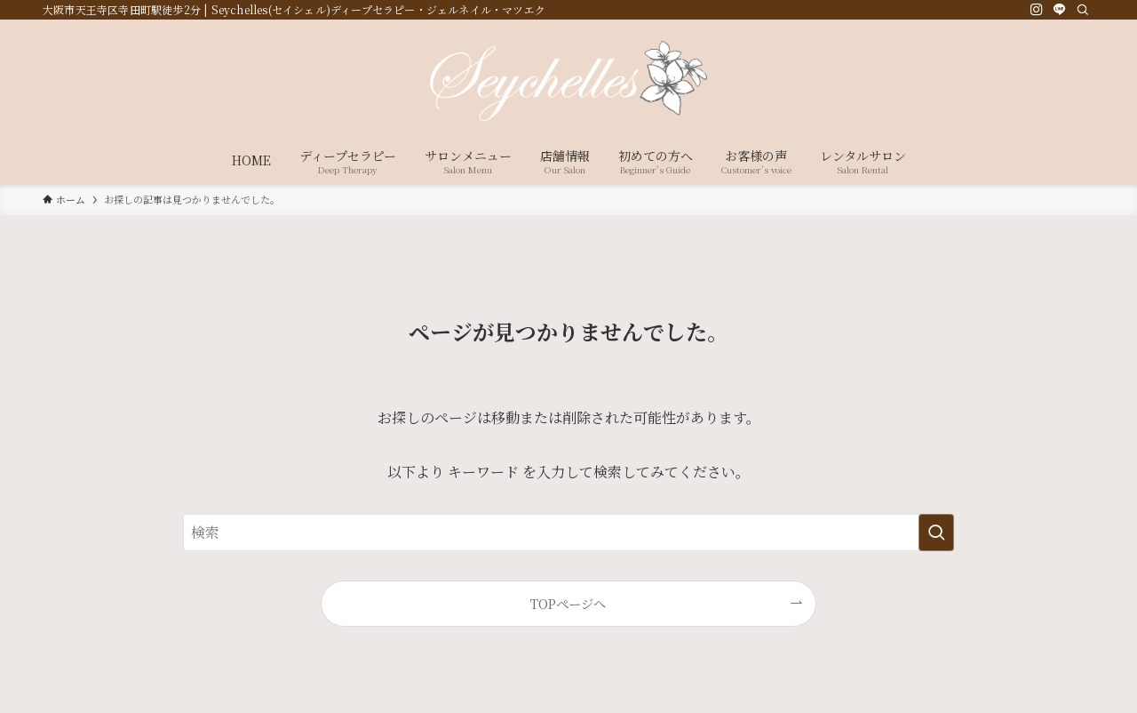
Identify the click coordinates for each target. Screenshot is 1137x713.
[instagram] (1036, 10)
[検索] (1082, 10)
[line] (1059, 10)
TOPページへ (568, 603)
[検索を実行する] (936, 532)
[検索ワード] (568, 532)
